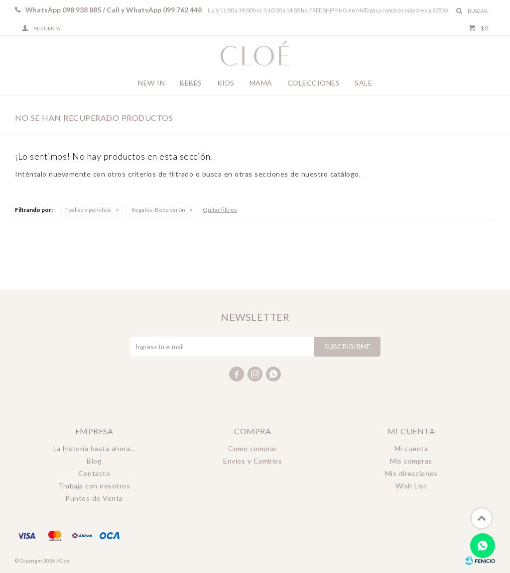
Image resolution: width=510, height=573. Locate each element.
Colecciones (313, 83)
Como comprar (252, 448)
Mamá (261, 83)
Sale (363, 83)
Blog (94, 461)
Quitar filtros (220, 209)
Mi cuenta (411, 448)
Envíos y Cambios (252, 461)
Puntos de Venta (94, 498)
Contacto (94, 473)
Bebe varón (158, 209)
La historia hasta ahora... (94, 448)
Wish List (411, 485)
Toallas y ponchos (88, 209)
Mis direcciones (411, 473)
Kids (226, 83)
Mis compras (411, 461)
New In (151, 83)
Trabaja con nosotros (94, 485)
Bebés (191, 83)
